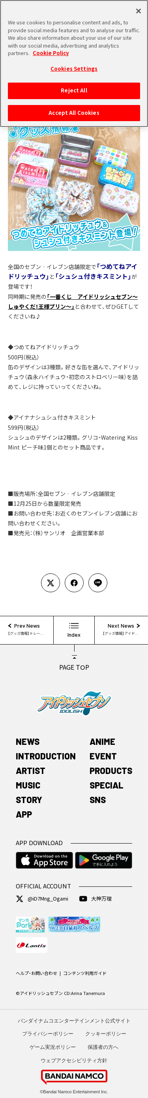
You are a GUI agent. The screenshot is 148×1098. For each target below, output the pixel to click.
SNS (98, 799)
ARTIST (30, 770)
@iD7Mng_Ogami (42, 898)
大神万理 (95, 898)
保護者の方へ (103, 1047)
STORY (29, 799)
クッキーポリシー (105, 1034)
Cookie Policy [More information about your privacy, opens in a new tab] (51, 48)
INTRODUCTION (46, 756)
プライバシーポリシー (47, 1034)
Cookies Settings (74, 64)
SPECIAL (107, 785)
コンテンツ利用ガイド (85, 973)
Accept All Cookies (74, 108)
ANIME (102, 741)
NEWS (27, 741)
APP (24, 814)
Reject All (74, 86)
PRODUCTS (111, 770)
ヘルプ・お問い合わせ (36, 973)
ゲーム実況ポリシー (53, 1047)
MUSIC (28, 785)
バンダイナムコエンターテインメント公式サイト (74, 1021)
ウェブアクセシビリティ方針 (74, 1060)
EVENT (103, 756)
